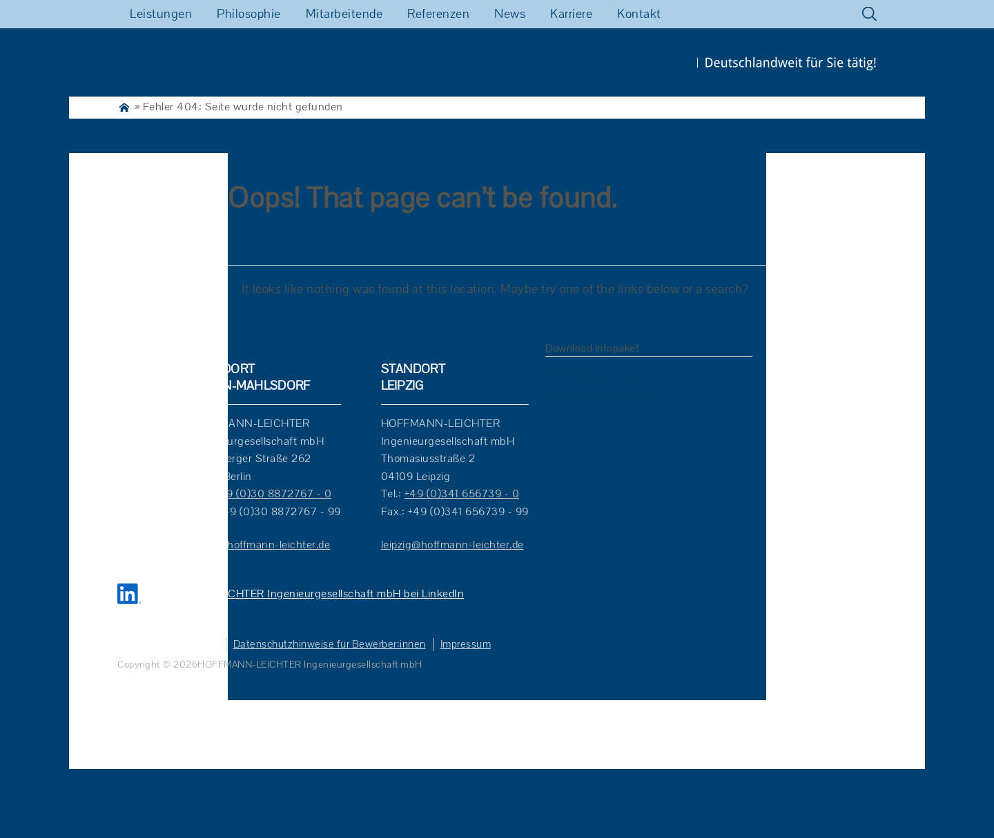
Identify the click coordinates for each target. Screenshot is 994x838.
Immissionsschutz (595, 396)
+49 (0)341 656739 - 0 (462, 493)
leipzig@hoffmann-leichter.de (452, 544)
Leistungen (161, 14)
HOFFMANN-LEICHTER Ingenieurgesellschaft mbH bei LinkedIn (304, 593)
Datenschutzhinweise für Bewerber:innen (329, 644)
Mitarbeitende (344, 14)
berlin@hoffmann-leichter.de (261, 544)
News (509, 14)
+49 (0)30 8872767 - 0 (273, 493)
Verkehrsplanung (592, 376)
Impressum (465, 644)
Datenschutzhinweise (168, 644)
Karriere (571, 14)
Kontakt (639, 14)
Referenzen (438, 14)
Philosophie (249, 14)
